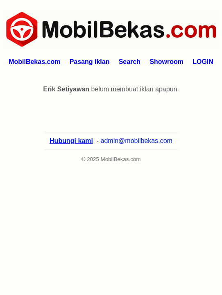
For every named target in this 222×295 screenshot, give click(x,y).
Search (129, 61)
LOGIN (203, 61)
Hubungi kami (71, 140)
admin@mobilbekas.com (136, 140)
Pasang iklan (90, 61)
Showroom (166, 61)
